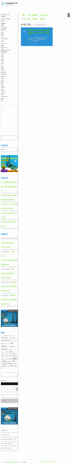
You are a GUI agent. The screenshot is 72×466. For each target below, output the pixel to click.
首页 (23, 15)
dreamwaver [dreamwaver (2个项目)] (7, 343)
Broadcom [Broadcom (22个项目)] (5, 340)
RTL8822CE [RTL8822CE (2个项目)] (11, 349)
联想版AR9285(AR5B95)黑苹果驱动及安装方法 (9, 286)
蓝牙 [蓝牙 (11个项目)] (4, 366)
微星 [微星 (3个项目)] (7, 359)
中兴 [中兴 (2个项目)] (9, 354)
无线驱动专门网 (11, 462)
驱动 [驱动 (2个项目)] (8, 366)
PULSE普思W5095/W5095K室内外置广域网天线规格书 (9, 186)
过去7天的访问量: (6, 439)
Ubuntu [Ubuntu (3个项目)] (3, 352)
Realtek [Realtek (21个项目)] (4, 349)
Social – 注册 (43, 15)
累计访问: (4, 444)
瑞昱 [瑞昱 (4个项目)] (9, 361)
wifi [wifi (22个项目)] (10, 351)
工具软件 (42, 19)
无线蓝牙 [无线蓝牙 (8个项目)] (4, 361)
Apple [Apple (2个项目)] (12, 335)
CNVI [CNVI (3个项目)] (16, 340)
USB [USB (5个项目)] (7, 352)
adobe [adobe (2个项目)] (9, 335)
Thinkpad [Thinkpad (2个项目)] (15, 349)
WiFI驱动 (34, 19)
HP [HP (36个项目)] (11, 343)
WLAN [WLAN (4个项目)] (2, 354)
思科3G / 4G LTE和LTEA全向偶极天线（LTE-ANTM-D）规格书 (29, 34)
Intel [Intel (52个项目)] (3, 346)
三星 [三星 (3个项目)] (6, 354)
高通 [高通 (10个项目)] (11, 366)
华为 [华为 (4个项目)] (7, 356)
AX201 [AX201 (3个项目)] (10, 338)
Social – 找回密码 (32, 15)
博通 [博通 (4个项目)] (10, 356)
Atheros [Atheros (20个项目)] (4, 337)
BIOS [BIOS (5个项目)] (13, 338)
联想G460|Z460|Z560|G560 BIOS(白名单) (9, 242)
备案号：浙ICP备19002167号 (48, 461)
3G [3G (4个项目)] (2, 335)
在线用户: (4, 430)
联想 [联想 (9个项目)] (4, 364)
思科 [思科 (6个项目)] (10, 359)
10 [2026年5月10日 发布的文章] (16, 389)
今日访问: (4, 435)
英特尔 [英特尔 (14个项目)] (10, 363)
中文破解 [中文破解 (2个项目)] (13, 354)
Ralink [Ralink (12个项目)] (12, 346)
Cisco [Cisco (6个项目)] (12, 340)
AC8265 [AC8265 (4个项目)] (5, 335)
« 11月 (4, 401)
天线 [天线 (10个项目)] (14, 356)
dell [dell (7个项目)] (2, 343)
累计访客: (4, 448)
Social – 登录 (26, 19)
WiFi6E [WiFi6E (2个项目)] (14, 352)
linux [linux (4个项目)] (8, 346)
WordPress (20, 462)
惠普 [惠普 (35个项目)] (14, 358)
